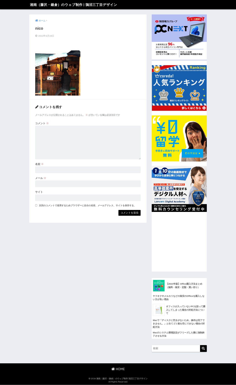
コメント (42, 123)
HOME (118, 369)
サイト (39, 192)
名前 (39, 164)
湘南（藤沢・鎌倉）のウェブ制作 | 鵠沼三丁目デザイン (75, 4)
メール (40, 178)
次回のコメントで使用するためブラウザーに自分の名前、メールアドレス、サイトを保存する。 (87, 205)
